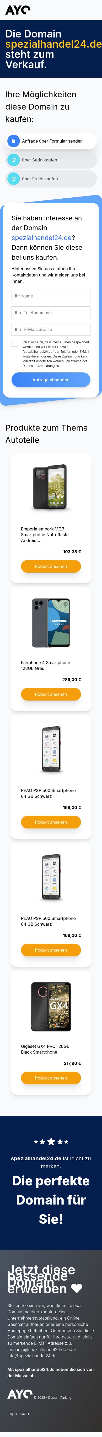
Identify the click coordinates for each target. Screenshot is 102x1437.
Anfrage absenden (51, 379)
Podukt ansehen (51, 566)
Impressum (18, 1413)
